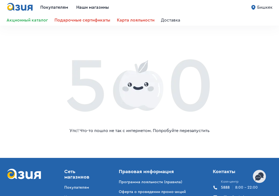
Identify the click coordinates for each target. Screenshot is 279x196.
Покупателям (54, 7)
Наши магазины (92, 7)
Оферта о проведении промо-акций (152, 192)
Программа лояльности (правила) (150, 182)
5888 (235, 187)
